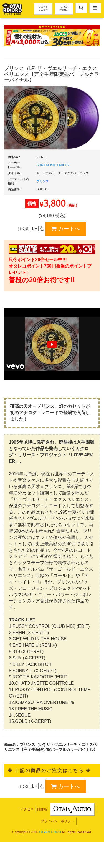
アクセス (27, 809)
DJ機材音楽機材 (64, 8)
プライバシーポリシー (57, 821)
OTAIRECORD (50, 832)
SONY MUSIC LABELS (53, 165)
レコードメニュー (43, 8)
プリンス (43, 181)
